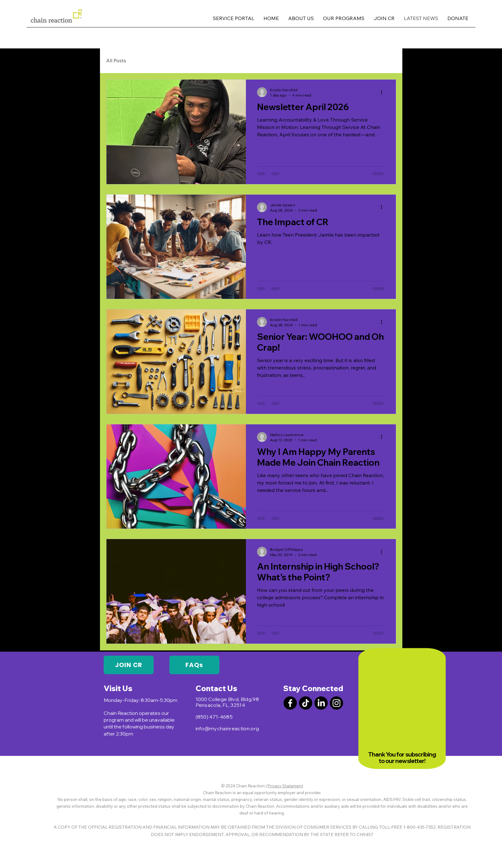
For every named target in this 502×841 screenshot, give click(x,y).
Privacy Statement (285, 785)
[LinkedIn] (321, 703)
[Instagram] (336, 703)
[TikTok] (305, 703)
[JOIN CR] (129, 665)
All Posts (116, 60)
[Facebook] (290, 703)
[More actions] (384, 92)
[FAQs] (194, 665)
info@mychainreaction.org (227, 728)
